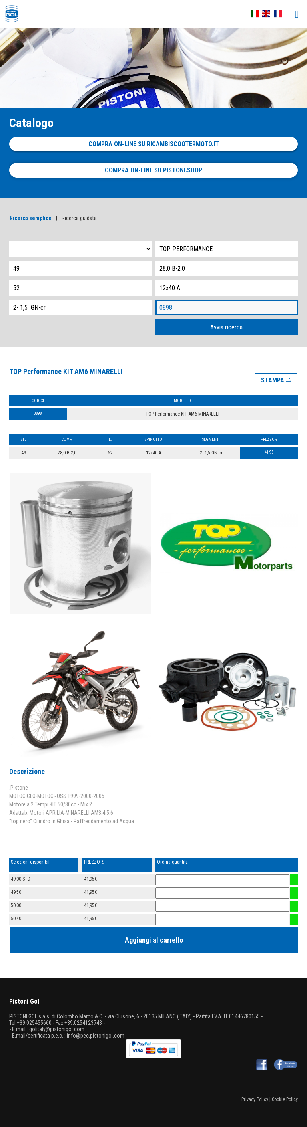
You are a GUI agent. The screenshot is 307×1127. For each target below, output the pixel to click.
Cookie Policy (285, 1099)
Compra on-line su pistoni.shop (153, 170)
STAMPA (276, 380)
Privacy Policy (254, 1099)
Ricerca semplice (31, 218)
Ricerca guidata (79, 218)
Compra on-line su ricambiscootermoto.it (153, 144)
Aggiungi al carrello (154, 940)
